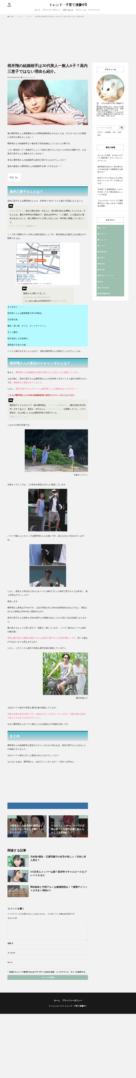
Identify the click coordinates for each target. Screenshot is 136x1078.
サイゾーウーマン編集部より (23, 226)
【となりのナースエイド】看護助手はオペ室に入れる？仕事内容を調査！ (110, 203)
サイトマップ (93, 10)
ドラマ (102, 246)
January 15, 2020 (58, 301)
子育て (102, 257)
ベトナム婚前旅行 (58, 405)
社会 (101, 281)
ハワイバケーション (54, 409)
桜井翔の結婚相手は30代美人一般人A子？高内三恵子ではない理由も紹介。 (60, 16)
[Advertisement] (68, 40)
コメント (12, 918)
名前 (10, 943)
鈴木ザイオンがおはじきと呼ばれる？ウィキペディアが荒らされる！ (110, 180)
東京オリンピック (106, 275)
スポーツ (103, 234)
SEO (114, 132)
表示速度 (107, 132)
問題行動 (103, 252)
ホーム (37, 10)
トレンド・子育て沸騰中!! (68, 4)
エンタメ (29, 16)
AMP (119, 132)
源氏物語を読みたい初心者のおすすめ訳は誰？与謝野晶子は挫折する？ (110, 169)
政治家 (102, 263)
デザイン (100, 132)
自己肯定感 (103, 287)
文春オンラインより (19, 416)
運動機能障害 (104, 293)
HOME (11, 16)
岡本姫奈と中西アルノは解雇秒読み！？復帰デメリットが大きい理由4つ (58, 889)
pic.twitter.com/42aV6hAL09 (36, 297)
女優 (12, 210)
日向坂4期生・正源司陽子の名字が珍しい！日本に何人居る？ (58, 858)
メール (11, 953)
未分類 (102, 269)
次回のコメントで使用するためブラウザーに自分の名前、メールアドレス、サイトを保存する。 (48, 972)
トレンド (20, 16)
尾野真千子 (21, 210)
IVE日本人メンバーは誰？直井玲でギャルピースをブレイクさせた (58, 873)
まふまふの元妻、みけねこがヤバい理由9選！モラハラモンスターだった (110, 158)
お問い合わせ (67, 10)
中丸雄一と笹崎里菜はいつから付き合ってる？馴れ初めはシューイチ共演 (110, 192)
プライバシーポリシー (51, 10)
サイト (10, 962)
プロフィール (80, 10)
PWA (99, 135)
